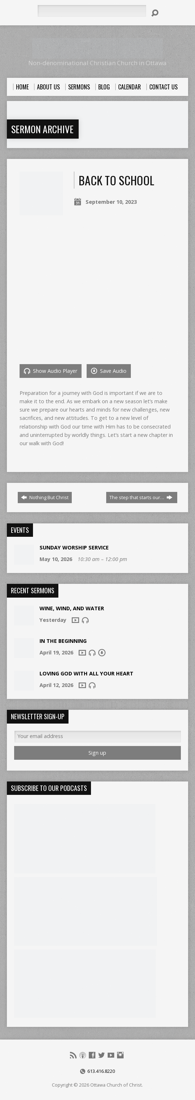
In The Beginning (63, 640)
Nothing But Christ (45, 497)
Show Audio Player (50, 370)
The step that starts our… (141, 497)
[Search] (91, 11)
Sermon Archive (42, 129)
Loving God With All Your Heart (86, 673)
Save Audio (108, 370)
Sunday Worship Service (74, 547)
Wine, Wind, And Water (72, 608)
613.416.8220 (101, 1071)
